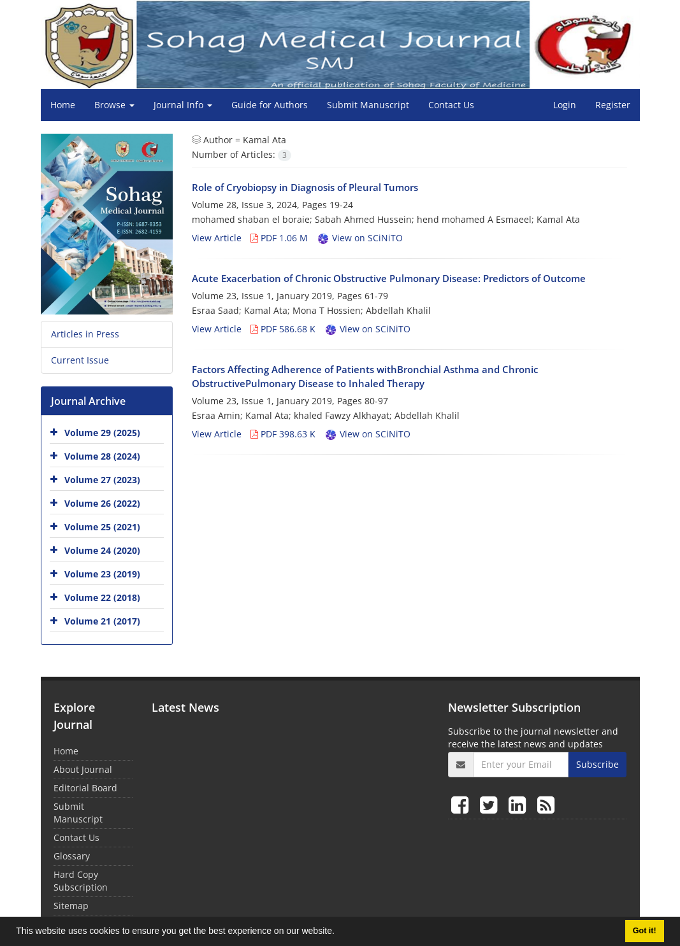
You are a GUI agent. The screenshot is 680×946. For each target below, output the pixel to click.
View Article (217, 238)
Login (564, 105)
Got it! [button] (644, 930)
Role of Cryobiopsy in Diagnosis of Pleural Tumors (305, 187)
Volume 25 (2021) (102, 527)
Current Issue (80, 360)
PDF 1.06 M (279, 238)
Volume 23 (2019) (102, 574)
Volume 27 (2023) (102, 480)
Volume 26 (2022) (102, 503)
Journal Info (183, 105)
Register (612, 105)
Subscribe (597, 764)
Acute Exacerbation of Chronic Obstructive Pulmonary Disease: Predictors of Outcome (389, 278)
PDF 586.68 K (282, 329)
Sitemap (71, 906)
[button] (339, 933)
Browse (114, 105)
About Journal (83, 769)
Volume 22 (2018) (102, 597)
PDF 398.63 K (282, 434)
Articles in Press (85, 334)
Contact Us (451, 105)
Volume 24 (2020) (102, 550)
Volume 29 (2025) (102, 433)
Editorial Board (85, 788)
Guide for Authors (269, 105)
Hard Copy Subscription (81, 880)
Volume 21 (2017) (102, 621)
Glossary (72, 856)
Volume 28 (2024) (102, 456)
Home (62, 105)
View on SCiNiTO (360, 238)
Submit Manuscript (368, 105)
